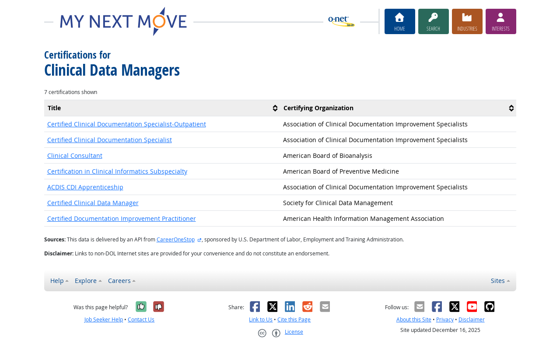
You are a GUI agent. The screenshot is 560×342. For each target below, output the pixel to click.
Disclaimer (471, 319)
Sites (498, 280)
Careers (119, 280)
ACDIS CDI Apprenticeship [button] (85, 187)
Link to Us (261, 319)
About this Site (413, 319)
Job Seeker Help (103, 319)
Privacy (445, 319)
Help (57, 280)
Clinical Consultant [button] (74, 155)
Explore (86, 280)
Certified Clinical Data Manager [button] (93, 203)
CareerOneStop (176, 239)
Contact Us (141, 319)
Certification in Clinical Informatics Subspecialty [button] (117, 171)
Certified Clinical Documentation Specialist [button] (109, 140)
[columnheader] (162, 108)
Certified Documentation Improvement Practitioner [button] (121, 218)
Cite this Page (294, 319)
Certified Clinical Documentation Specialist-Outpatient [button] (126, 124)
